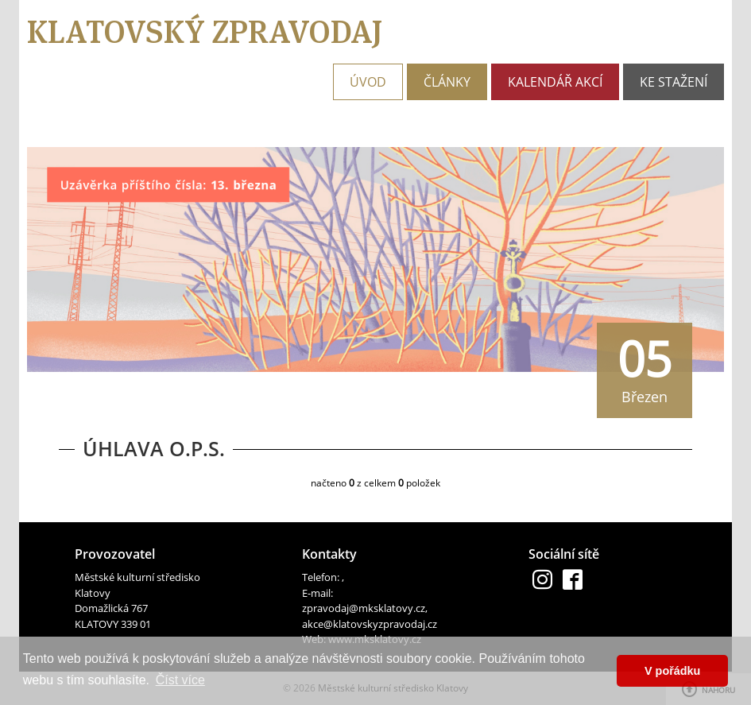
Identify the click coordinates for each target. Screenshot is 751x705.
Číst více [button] (180, 680)
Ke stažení (673, 82)
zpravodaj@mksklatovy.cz (363, 608)
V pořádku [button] (672, 670)
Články (447, 82)
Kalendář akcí (555, 82)
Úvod (368, 82)
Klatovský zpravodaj (204, 31)
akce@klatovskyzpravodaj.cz (369, 624)
